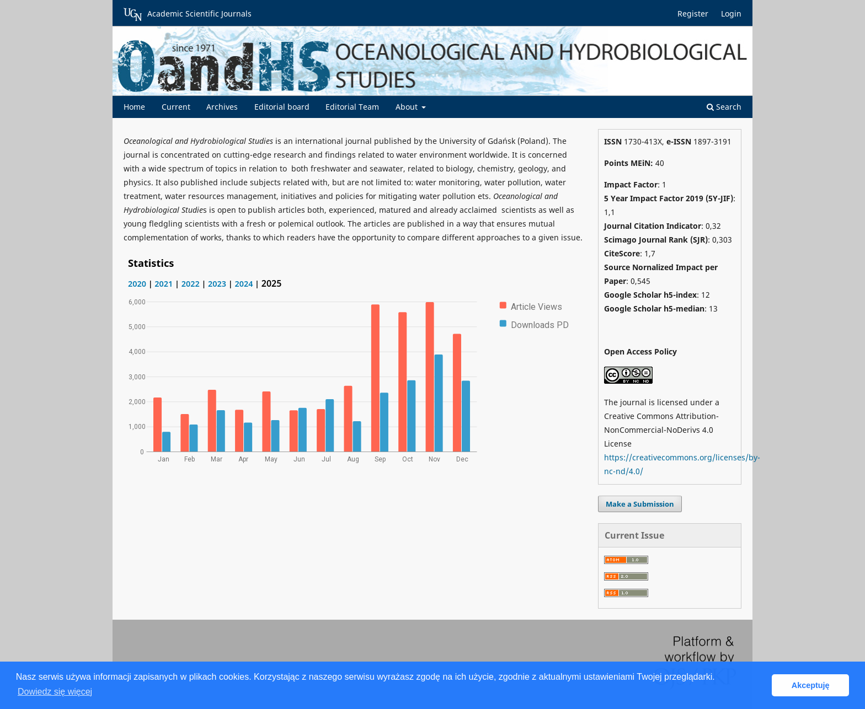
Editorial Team (352, 106)
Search (724, 106)
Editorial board (281, 106)
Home (134, 106)
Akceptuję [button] (811, 685)
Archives (222, 106)
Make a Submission (640, 504)
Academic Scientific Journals (188, 14)
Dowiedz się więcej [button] (55, 691)
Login (731, 13)
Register (692, 13)
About (408, 106)
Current (176, 106)
